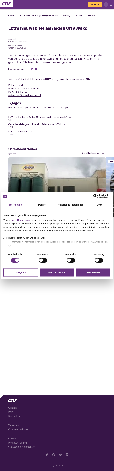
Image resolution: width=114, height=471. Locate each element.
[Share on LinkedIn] (32, 69)
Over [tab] (99, 204)
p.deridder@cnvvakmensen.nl (24, 95)
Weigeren (21, 272)
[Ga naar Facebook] (46, 454)
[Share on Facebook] (28, 69)
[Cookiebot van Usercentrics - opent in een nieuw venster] (98, 196)
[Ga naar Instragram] (53, 454)
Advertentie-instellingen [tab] (70, 204)
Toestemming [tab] (15, 204)
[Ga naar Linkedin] (67, 454)
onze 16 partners (20, 220)
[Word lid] (95, 4)
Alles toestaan (93, 272)
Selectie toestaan (57, 272)
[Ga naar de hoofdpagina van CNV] (6, 3)
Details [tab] (42, 204)
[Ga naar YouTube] (60, 454)
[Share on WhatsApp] (36, 69)
